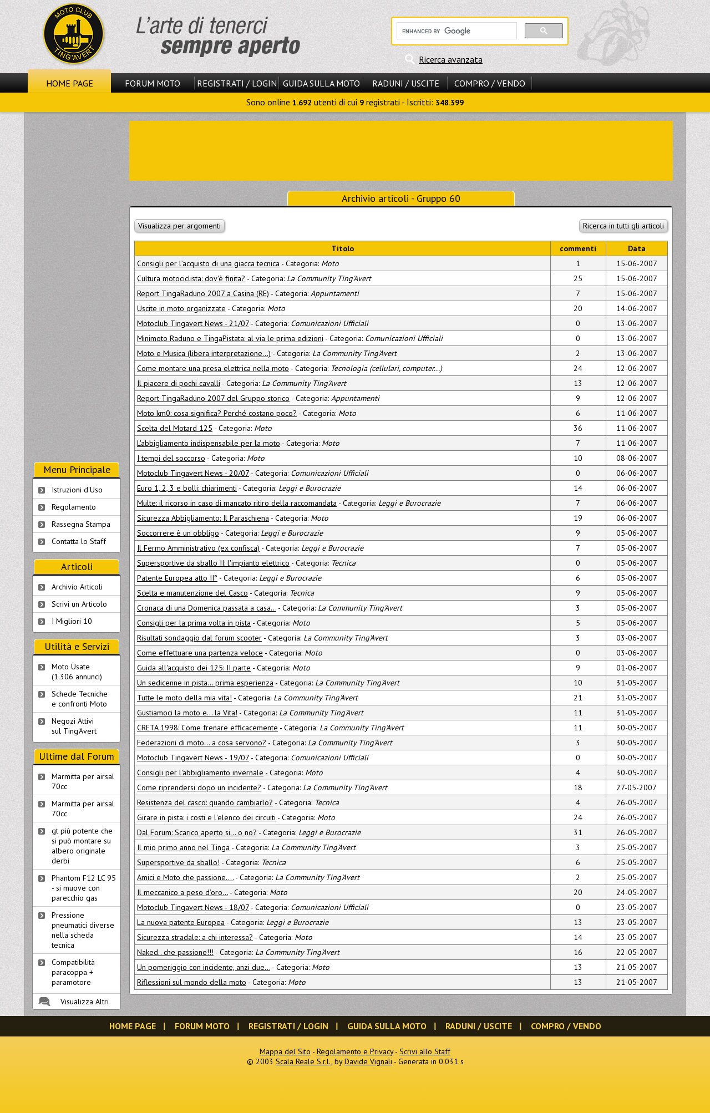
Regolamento (74, 507)
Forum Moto (152, 83)
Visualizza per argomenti (179, 226)
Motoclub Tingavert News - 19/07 (193, 758)
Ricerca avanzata (451, 59)
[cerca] (455, 31)
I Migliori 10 (72, 621)
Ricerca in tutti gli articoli (623, 226)
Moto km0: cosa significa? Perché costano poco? (217, 413)
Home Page (69, 83)
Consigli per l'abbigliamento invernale (200, 772)
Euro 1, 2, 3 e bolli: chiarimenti (187, 488)
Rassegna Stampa (81, 524)
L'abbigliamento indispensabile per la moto (208, 443)
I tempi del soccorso (171, 458)
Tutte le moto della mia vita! (184, 698)
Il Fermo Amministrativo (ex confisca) (198, 548)
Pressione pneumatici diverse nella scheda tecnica (83, 930)
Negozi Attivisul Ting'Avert (74, 726)
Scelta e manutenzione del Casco (192, 593)
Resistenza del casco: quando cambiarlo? (205, 802)
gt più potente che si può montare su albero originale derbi (82, 846)
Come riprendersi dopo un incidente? (199, 787)
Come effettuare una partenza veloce (200, 653)
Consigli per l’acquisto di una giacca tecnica (208, 263)
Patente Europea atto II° (177, 578)
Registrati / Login (237, 83)
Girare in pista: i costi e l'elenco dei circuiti (206, 817)
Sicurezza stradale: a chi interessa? (195, 937)
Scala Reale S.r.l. (303, 1061)
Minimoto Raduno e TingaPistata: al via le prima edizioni (230, 338)
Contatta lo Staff (79, 541)
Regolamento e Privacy (355, 1051)
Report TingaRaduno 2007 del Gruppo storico (213, 398)
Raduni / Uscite (405, 83)
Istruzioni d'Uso (77, 490)
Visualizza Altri (84, 1002)
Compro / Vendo (489, 83)
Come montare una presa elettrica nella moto (213, 368)
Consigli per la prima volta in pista (194, 623)
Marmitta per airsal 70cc (83, 781)
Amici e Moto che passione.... (185, 877)
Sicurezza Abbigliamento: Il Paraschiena (203, 518)
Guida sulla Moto (321, 83)
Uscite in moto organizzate (181, 308)
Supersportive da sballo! (178, 862)
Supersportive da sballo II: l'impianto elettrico (213, 563)
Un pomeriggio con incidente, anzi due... (203, 967)
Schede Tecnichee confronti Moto (80, 699)
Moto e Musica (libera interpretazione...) (204, 353)
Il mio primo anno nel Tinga (183, 847)
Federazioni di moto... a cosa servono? (201, 743)
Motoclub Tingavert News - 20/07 (193, 473)
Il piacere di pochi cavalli (178, 383)
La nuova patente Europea (181, 922)
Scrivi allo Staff (424, 1051)
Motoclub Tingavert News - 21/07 (193, 323)
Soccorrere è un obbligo (178, 533)
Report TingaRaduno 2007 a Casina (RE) (203, 293)
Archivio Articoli (77, 587)
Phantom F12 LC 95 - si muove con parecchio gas (84, 888)
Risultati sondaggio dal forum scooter (199, 638)
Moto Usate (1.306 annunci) (77, 672)
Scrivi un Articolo (79, 604)
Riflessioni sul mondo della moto (191, 982)
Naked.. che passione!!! (175, 952)
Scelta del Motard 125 (174, 428)
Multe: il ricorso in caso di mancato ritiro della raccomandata (237, 503)
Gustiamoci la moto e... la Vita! (187, 713)
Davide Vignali (368, 1061)
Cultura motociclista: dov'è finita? (191, 278)
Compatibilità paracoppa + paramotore (73, 972)
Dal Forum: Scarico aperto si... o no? (197, 832)
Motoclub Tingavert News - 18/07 (193, 907)
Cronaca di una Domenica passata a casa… (206, 608)
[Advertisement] (401, 150)
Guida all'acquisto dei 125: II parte (194, 668)
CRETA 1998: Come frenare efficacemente (207, 728)
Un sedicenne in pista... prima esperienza (205, 683)
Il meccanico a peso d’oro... (182, 892)
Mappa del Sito (285, 1051)
